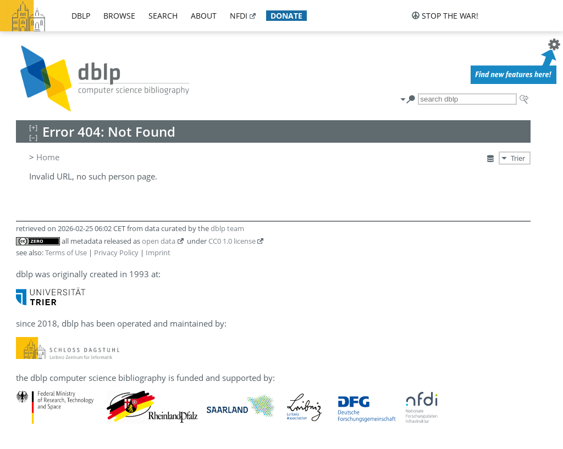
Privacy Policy (116, 252)
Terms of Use (66, 252)
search (163, 15)
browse (119, 15)
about (204, 15)
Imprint (158, 252)
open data (158, 241)
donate (286, 15)
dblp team (227, 228)
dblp (80, 15)
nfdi (238, 15)
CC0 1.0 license (232, 241)
